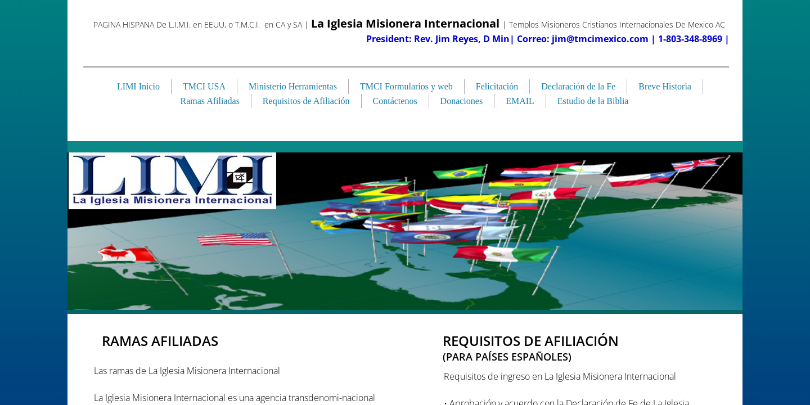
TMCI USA (204, 86)
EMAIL (520, 101)
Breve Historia (664, 86)
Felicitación (497, 86)
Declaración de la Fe (578, 86)
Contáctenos (395, 101)
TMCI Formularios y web (406, 86)
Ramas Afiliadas (210, 101)
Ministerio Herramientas (293, 86)
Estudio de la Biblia (593, 101)
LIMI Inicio (138, 86)
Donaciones (461, 101)
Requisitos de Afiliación (306, 101)
